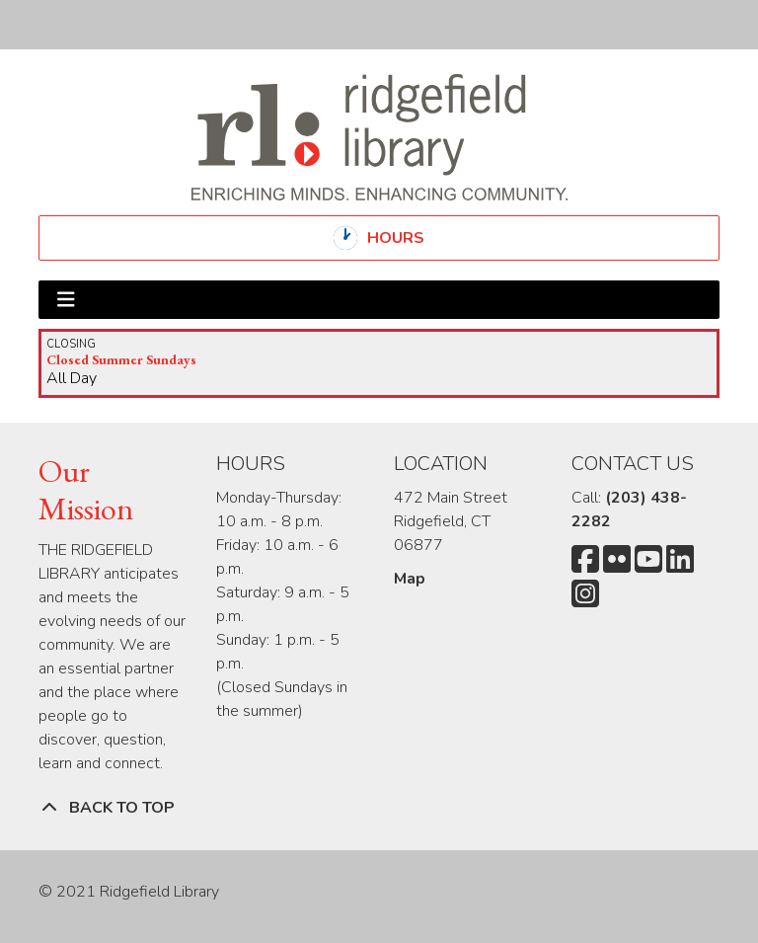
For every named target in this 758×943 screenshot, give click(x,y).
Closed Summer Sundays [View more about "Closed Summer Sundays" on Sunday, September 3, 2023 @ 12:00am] (121, 359)
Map (409, 578)
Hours (413, 238)
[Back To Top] (379, 808)
